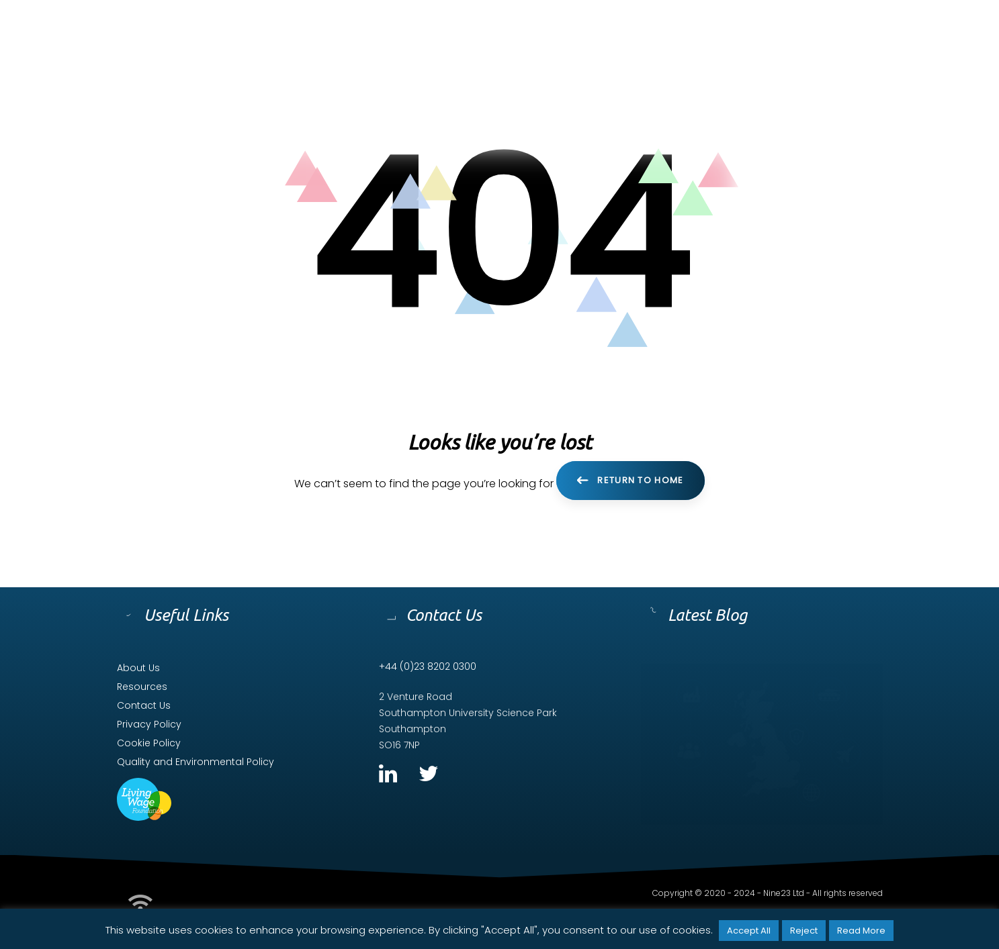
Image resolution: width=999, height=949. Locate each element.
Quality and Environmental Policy (195, 761)
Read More (861, 930)
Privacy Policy (149, 724)
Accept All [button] (749, 930)
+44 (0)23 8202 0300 (427, 666)
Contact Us (144, 705)
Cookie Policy (149, 743)
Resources (142, 686)
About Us (138, 668)
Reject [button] (804, 930)
